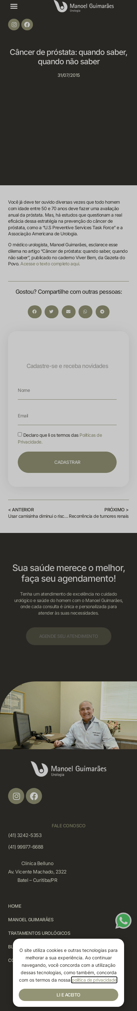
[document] (68, 505)
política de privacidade (94, 980)
